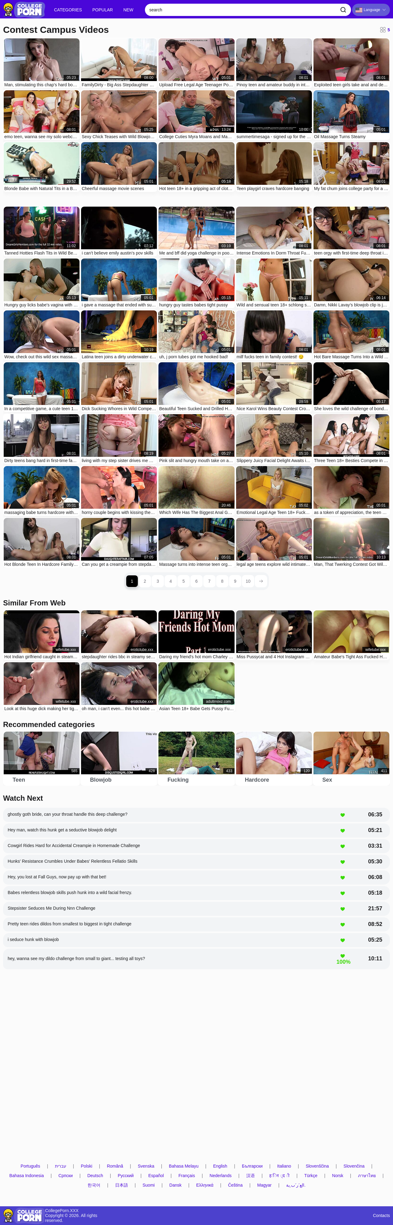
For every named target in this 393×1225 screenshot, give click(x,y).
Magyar (264, 1185)
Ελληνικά (204, 1185)
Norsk (338, 1175)
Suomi (148, 1185)
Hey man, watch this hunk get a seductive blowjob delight (62, 829)
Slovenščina (317, 1166)
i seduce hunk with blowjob (33, 939)
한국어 (94, 1185)
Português (30, 1166)
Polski (86, 1166)
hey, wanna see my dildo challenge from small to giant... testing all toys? (76, 958)
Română (115, 1166)
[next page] (261, 581)
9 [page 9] (235, 581)
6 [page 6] (196, 581)
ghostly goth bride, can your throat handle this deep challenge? (67, 814)
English (220, 1166)
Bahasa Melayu (184, 1166)
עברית (60, 1166)
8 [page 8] (222, 581)
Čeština (235, 1185)
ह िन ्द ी (279, 1175)
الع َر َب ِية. (295, 1185)
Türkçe (310, 1175)
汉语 (250, 1175)
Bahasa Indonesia (27, 1175)
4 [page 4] (170, 581)
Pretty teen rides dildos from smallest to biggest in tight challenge (69, 923)
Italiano (284, 1166)
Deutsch (95, 1175)
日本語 (121, 1185)
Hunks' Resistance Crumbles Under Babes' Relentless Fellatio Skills (72, 861)
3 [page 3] (158, 581)
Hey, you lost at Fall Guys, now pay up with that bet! (57, 876)
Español (156, 1175)
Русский (126, 1175)
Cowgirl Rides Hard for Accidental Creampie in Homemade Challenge (74, 845)
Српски (65, 1175)
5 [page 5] (183, 581)
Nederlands (221, 1175)
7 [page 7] (209, 581)
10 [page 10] (248, 581)
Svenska (146, 1166)
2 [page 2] (145, 581)
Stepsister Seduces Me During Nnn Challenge (51, 908)
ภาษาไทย (367, 1175)
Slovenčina (354, 1166)
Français (186, 1175)
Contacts (381, 1215)
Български (252, 1166)
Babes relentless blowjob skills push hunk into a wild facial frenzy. (70, 892)
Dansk (175, 1185)
